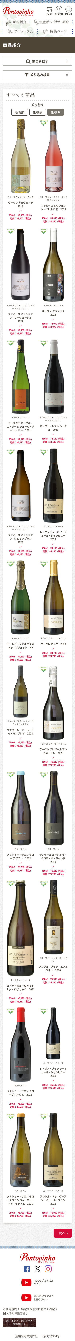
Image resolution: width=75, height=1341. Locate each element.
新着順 (19, 112)
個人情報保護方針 (16, 1313)
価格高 (37, 112)
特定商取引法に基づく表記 (39, 1309)
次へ (62, 1233)
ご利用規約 (12, 1309)
